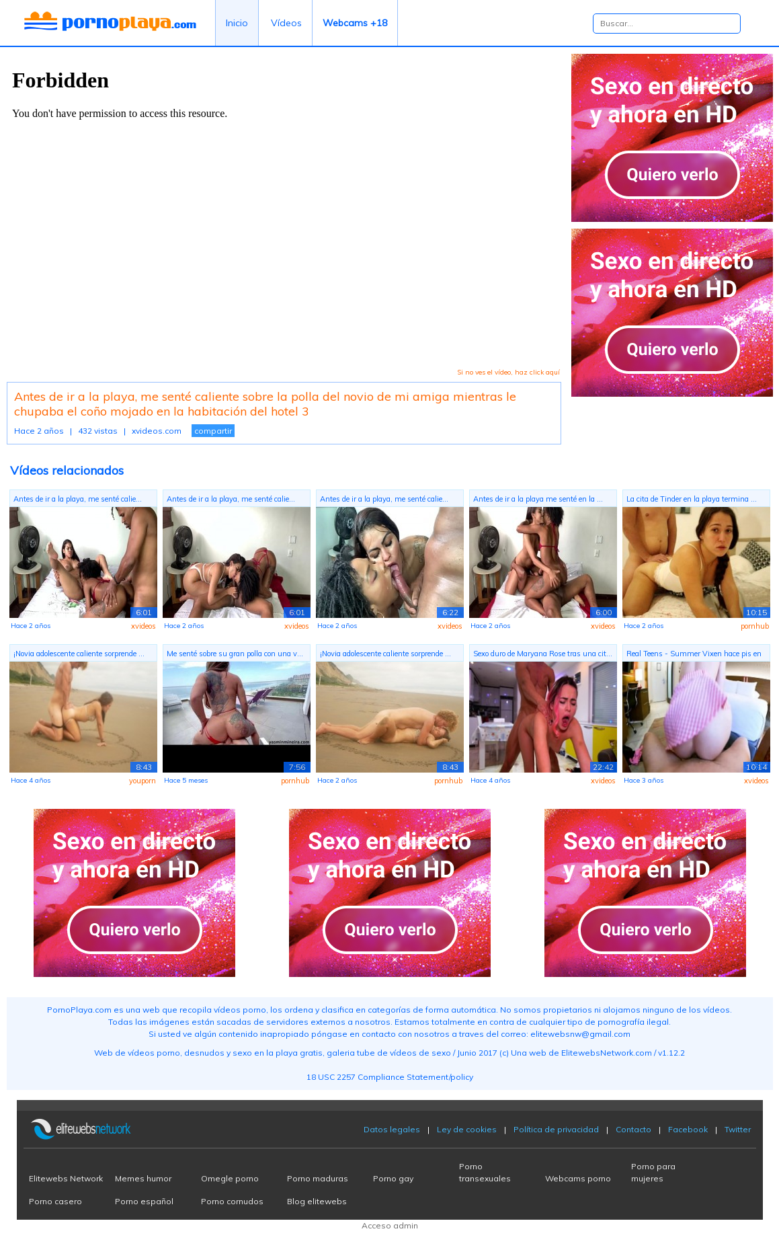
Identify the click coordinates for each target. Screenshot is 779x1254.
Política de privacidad (556, 1129)
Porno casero (55, 1201)
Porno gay (393, 1178)
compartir (213, 431)
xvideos (143, 626)
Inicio (237, 23)
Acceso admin (390, 1225)
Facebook (688, 1129)
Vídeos (286, 23)
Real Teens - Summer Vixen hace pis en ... (694, 655)
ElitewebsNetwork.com (606, 1053)
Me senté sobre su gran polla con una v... (235, 653)
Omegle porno (230, 1178)
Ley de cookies (467, 1129)
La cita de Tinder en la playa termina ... (691, 499)
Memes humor (143, 1178)
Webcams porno (578, 1178)
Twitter (738, 1129)
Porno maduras (317, 1178)
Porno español (144, 1201)
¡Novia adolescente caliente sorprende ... (79, 653)
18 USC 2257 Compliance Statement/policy (389, 1077)
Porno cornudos (232, 1201)
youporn (142, 780)
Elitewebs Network (66, 1178)
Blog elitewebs (317, 1201)
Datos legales (392, 1129)
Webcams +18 (355, 23)
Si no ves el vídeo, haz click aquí (508, 372)
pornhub (755, 626)
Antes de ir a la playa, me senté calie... (77, 499)
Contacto (633, 1129)
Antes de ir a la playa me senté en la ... (538, 499)
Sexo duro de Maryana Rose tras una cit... (542, 653)
